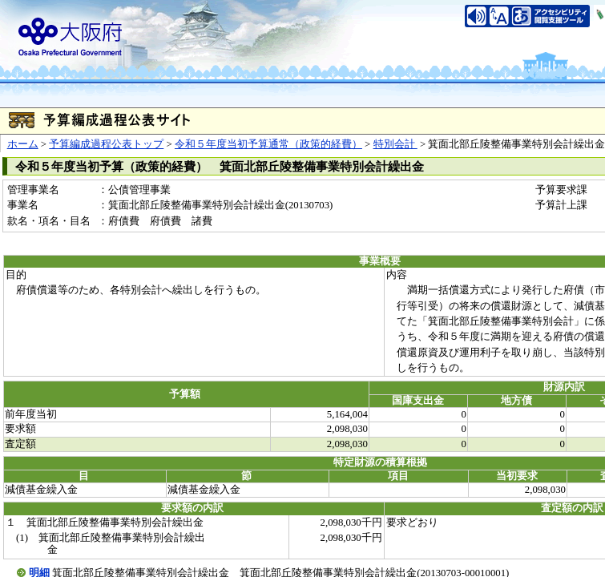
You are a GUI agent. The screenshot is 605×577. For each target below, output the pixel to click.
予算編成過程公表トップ (106, 144)
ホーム (22, 144)
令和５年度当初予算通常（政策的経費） (268, 144)
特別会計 (395, 144)
